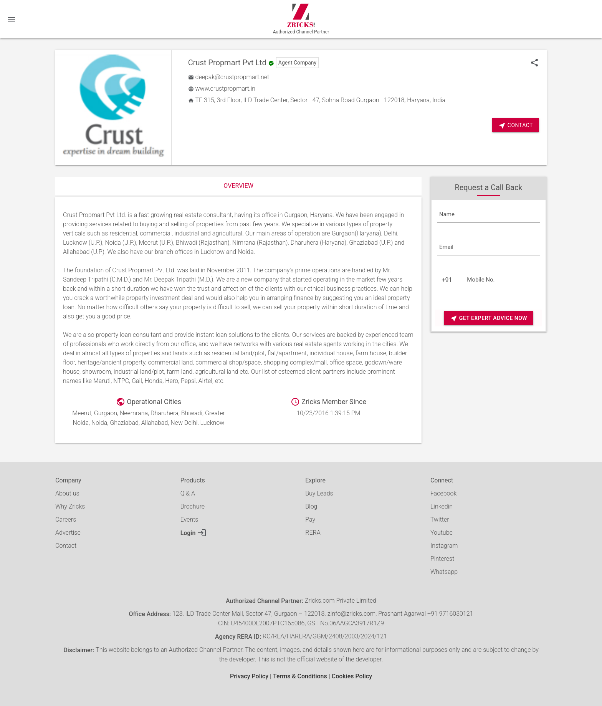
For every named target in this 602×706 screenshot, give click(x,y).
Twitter (439, 519)
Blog (311, 506)
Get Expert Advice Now (488, 318)
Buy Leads (319, 493)
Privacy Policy (249, 676)
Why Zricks (70, 506)
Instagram (444, 545)
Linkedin (441, 506)
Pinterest (442, 558)
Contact (515, 125)
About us (67, 493)
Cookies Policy (352, 676)
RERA (312, 532)
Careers (65, 519)
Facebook (443, 493)
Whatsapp (444, 571)
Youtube (441, 532)
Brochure (192, 506)
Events (189, 519)
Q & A (187, 493)
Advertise (68, 532)
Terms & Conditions (300, 676)
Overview (238, 185)
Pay (310, 519)
